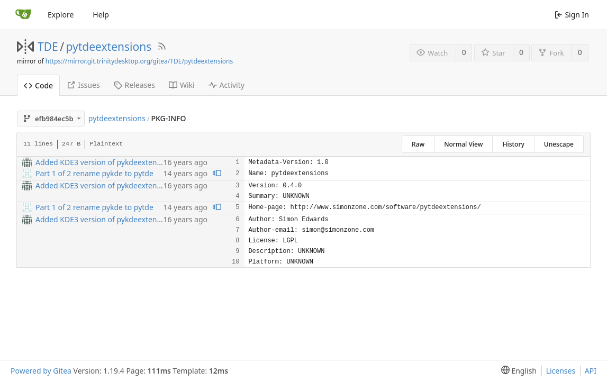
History (513, 144)
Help (101, 15)
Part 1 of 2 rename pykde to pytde (94, 173)
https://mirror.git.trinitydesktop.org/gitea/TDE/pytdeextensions (139, 61)
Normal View (463, 144)
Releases (134, 85)
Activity (226, 85)
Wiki (182, 85)
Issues (83, 85)
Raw (418, 144)
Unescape (559, 144)
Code (38, 85)
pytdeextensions (109, 46)
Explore (61, 15)
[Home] (23, 15)
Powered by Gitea (41, 371)
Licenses (561, 371)
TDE (48, 46)
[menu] (517, 370)
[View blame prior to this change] (217, 174)
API (590, 371)
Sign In (572, 15)
